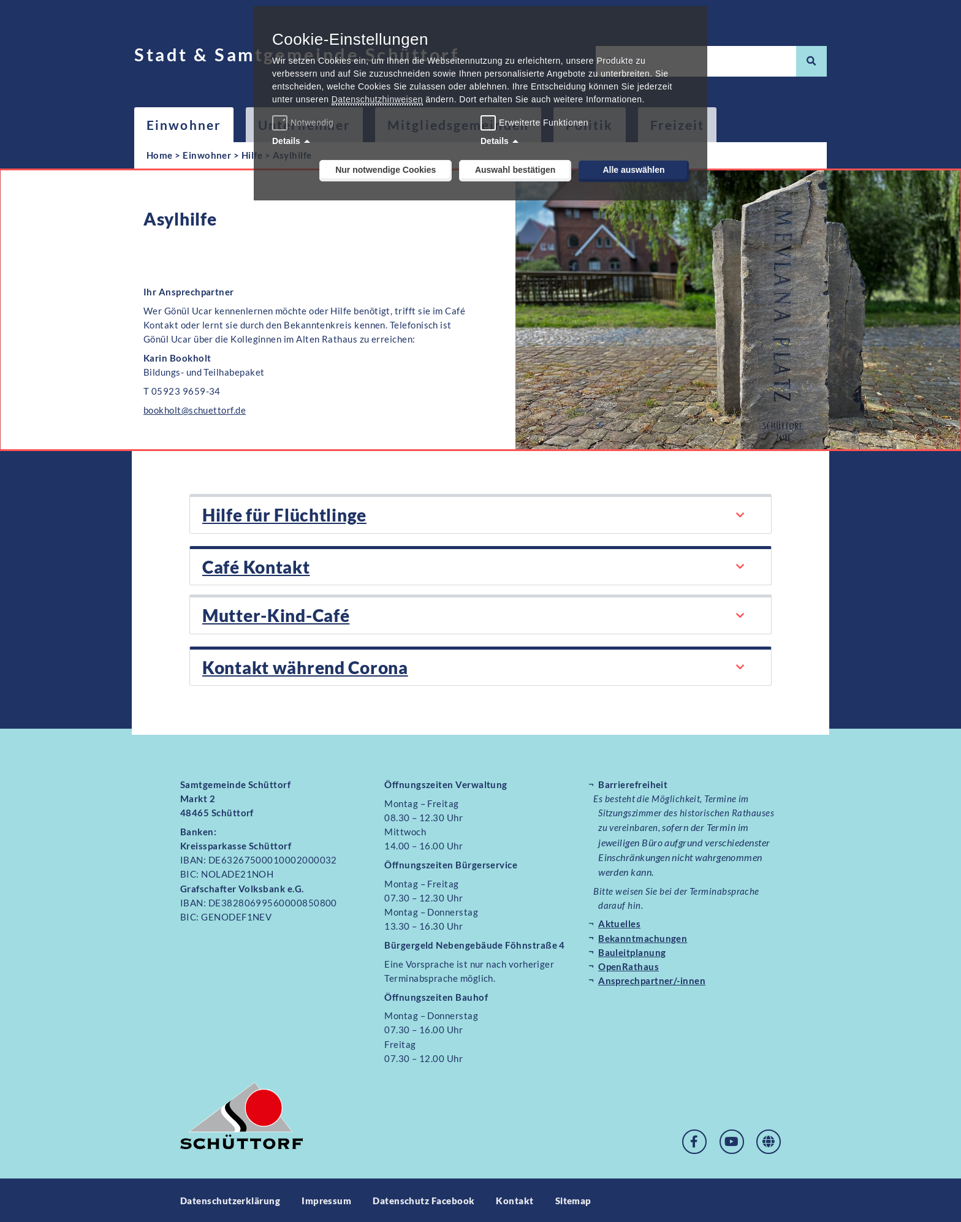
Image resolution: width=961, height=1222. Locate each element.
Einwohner (183, 124)
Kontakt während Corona (305, 666)
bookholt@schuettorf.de (194, 410)
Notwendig (304, 122)
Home (159, 155)
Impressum (326, 1199)
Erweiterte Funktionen (543, 122)
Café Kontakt (256, 566)
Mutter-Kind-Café (275, 614)
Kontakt (515, 1199)
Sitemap (573, 1199)
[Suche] (811, 61)
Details (286, 141)
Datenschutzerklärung (230, 1199)
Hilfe (251, 155)
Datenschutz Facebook (423, 1199)
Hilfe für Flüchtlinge (284, 514)
